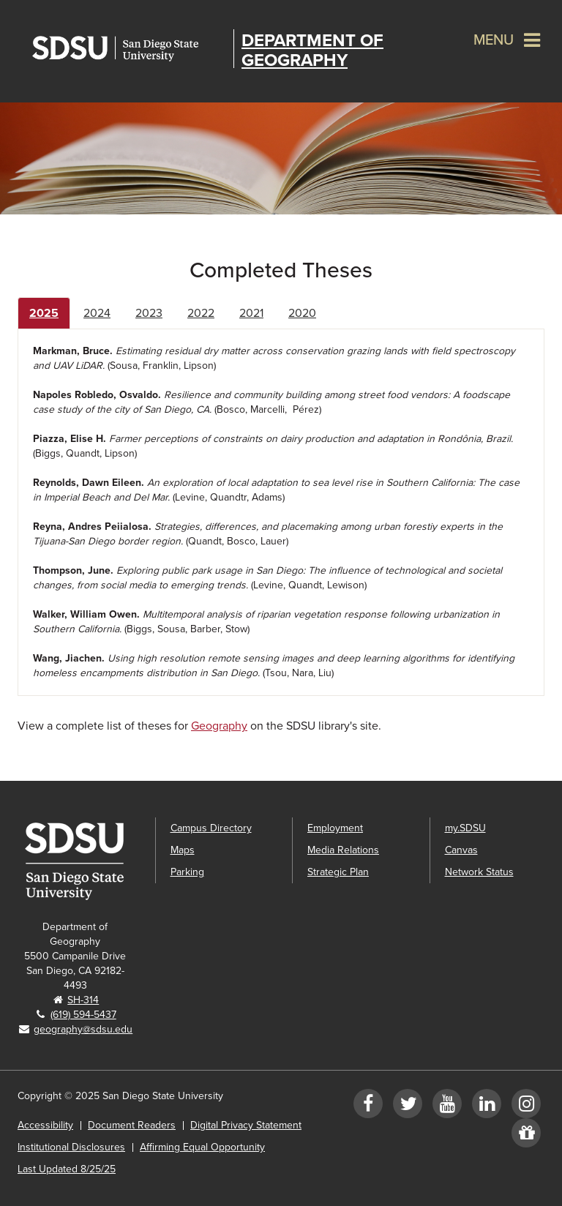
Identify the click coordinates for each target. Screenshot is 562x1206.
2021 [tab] (251, 313)
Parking (187, 872)
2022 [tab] (200, 313)
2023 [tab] (148, 313)
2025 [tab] (44, 313)
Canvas (461, 850)
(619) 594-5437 (83, 1014)
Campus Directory (211, 828)
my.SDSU (465, 828)
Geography (219, 726)
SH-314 (83, 1000)
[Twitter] (407, 1107)
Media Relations (343, 850)
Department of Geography (312, 50)
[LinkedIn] (486, 1107)
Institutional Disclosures (71, 1147)
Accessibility (45, 1125)
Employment (335, 828)
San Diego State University (129, 48)
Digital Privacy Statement (245, 1125)
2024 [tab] (96, 313)
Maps (183, 850)
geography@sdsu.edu (83, 1029)
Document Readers (132, 1125)
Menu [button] (493, 40)
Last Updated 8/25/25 (67, 1169)
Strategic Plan (338, 872)
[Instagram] (526, 1107)
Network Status (479, 872)
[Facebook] (368, 1107)
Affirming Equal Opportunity (202, 1147)
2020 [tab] (302, 313)
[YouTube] (447, 1107)
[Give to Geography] (526, 1136)
